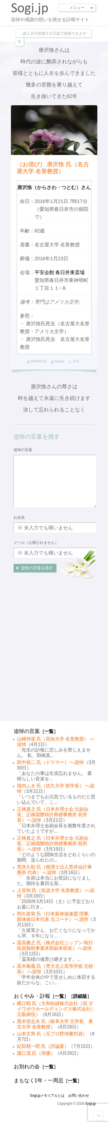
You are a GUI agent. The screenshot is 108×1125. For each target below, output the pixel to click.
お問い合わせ (78, 1095)
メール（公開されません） (36, 542)
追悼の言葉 (23, 450)
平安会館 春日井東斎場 (60, 272)
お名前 (19, 517)
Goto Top (98, 1115)
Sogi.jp (60, 361)
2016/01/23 (39, 361)
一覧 (49, 731)
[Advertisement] (54, 661)
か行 (76, 361)
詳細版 (80, 996)
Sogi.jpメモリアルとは (47, 1095)
